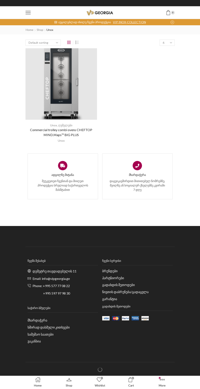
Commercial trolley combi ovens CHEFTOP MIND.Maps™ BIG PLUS (61, 132)
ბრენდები (110, 271)
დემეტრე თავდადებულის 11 (54, 271)
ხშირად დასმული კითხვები (49, 327)
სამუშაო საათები (40, 334)
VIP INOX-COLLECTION (129, 22)
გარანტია (109, 299)
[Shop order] (43, 43)
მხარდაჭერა (37, 320)
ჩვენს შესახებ (37, 260)
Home (29, 29)
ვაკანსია (34, 341)
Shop (40, 29)
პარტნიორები (113, 278)
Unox (53, 125)
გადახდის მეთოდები (118, 285)
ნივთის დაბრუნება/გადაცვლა (125, 292)
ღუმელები (65, 125)
